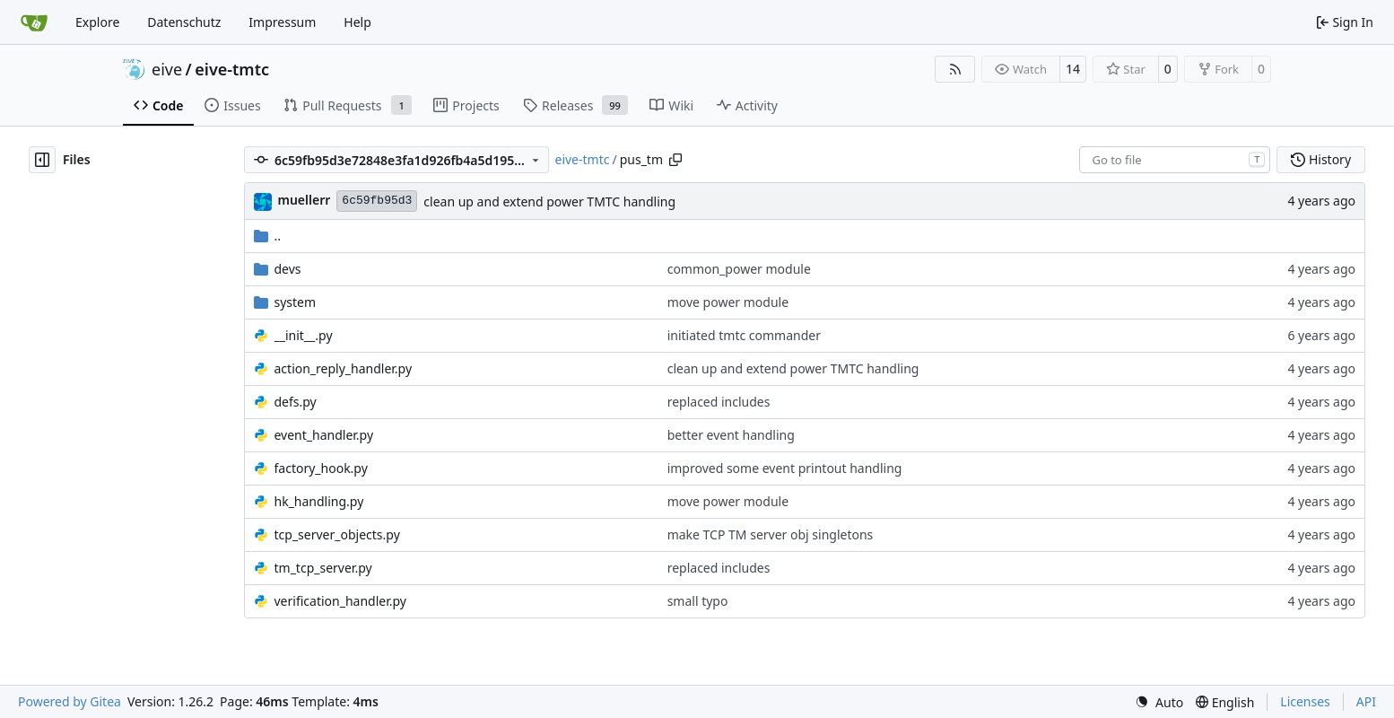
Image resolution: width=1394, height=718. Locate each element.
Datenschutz (184, 22)
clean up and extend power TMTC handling (549, 201)
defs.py (295, 401)
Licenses (1305, 701)
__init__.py (303, 335)
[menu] (1159, 702)
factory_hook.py (321, 468)
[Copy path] (675, 159)
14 (1073, 68)
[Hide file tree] (42, 159)
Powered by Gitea (69, 701)
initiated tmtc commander (744, 335)
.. (268, 235)
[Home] (34, 22)
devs (287, 268)
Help (357, 22)
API (1366, 701)
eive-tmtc (232, 69)
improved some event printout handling (784, 468)
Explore (97, 22)
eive (167, 69)
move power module (727, 302)
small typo (697, 600)
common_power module (739, 268)
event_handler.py (324, 434)
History (1321, 159)
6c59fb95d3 (377, 200)
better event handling (731, 434)
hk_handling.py (319, 501)
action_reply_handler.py (343, 368)
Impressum (282, 22)
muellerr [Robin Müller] (304, 199)
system (295, 302)
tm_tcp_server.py (323, 567)
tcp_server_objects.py (337, 534)
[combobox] (1174, 159)
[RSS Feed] (955, 69)
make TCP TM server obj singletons (770, 534)
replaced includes (719, 401)
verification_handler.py (340, 600)
